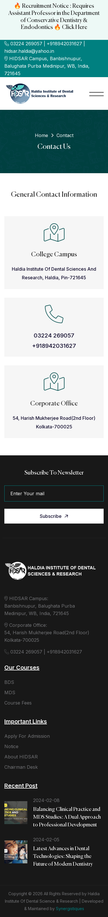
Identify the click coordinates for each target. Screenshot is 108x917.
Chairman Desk (21, 767)
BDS (9, 682)
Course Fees (18, 703)
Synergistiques (70, 908)
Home (41, 135)
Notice (11, 746)
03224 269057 (54, 335)
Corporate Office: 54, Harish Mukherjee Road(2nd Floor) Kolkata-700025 (46, 632)
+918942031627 (54, 345)
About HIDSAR (21, 757)
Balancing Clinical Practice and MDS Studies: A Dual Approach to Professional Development (67, 817)
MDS (9, 692)
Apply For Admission (27, 736)
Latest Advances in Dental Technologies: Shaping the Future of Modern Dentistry (63, 856)
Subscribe (54, 516)
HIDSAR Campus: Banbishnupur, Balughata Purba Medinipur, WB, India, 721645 (39, 606)
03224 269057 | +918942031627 (43, 652)
